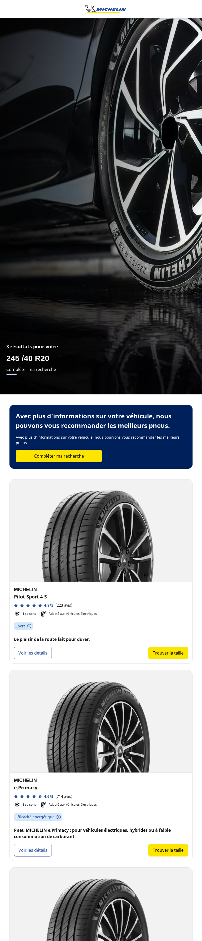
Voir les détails (32, 653)
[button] (43, 605)
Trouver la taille (168, 653)
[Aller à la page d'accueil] (106, 9)
